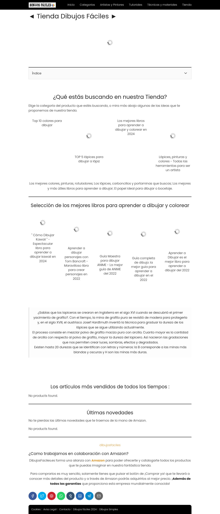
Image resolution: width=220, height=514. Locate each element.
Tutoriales (135, 5)
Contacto (65, 509)
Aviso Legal (50, 509)
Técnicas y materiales (162, 5)
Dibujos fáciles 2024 (85, 509)
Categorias (87, 5)
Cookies (36, 509)
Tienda (186, 5)
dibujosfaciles (110, 445)
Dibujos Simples (108, 509)
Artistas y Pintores (112, 5)
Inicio (71, 5)
